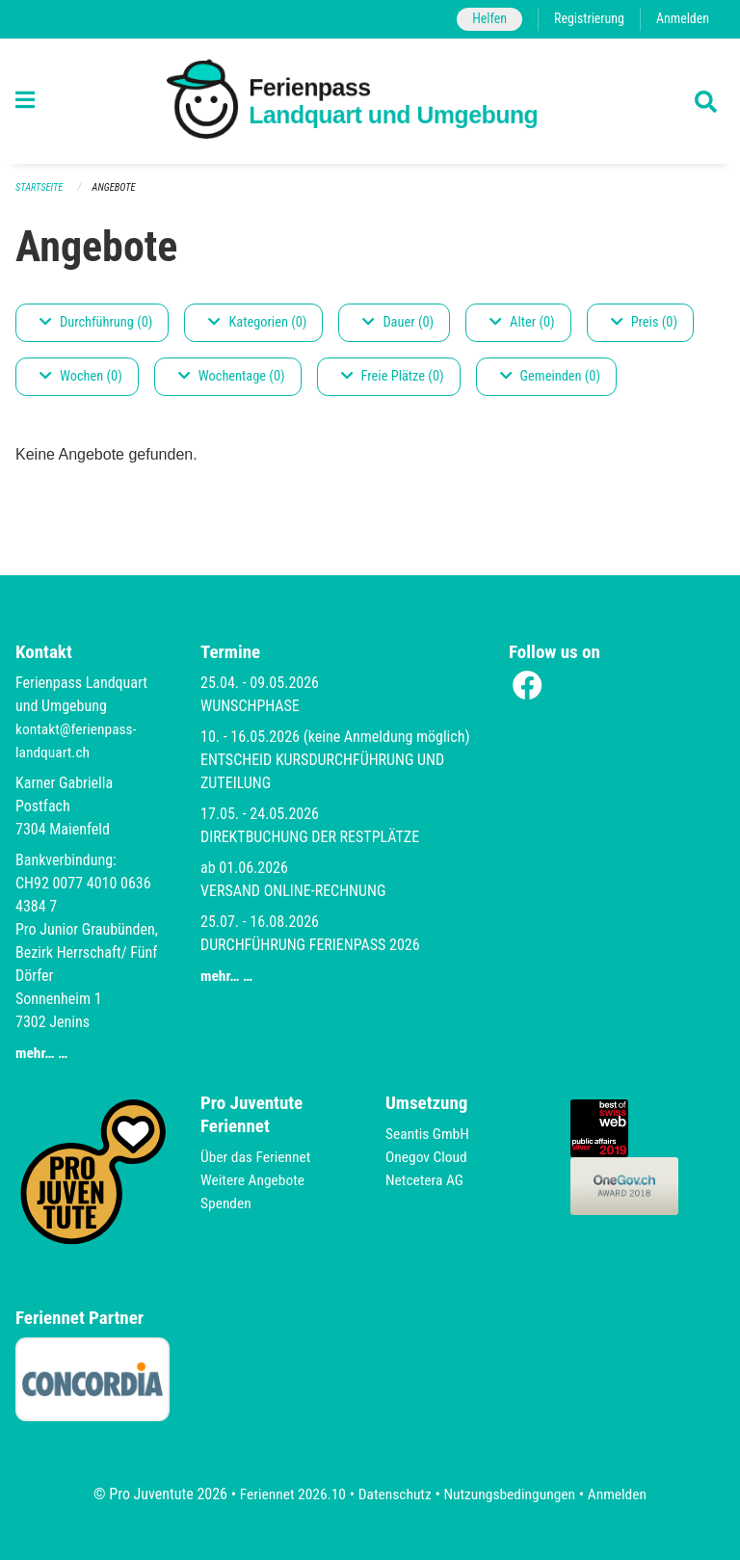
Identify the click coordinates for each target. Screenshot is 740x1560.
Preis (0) (644, 323)
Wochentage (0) (231, 377)
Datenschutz (394, 1494)
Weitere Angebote (254, 1180)
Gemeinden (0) (550, 377)
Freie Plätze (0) (392, 377)
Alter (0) (522, 323)
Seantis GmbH (428, 1133)
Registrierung (586, 19)
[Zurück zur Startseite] (370, 101)
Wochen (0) (81, 377)
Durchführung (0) (96, 323)
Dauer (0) (398, 323)
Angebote (117, 188)
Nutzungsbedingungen (511, 1494)
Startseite (40, 188)
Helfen (484, 19)
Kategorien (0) (257, 323)
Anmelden (681, 19)
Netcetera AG (425, 1180)
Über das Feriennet (257, 1157)
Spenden (226, 1203)
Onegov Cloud (427, 1157)
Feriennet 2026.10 (288, 1494)
